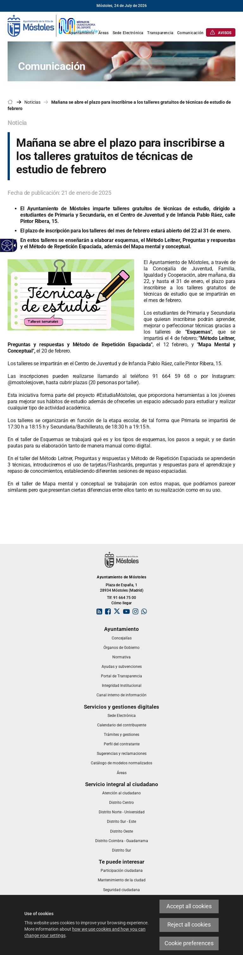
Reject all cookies (189, 924)
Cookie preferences (189, 943)
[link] (53, 25)
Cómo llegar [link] (121, 603)
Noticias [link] (32, 102)
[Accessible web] (7, 245)
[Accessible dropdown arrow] (14, 245)
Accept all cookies (189, 906)
